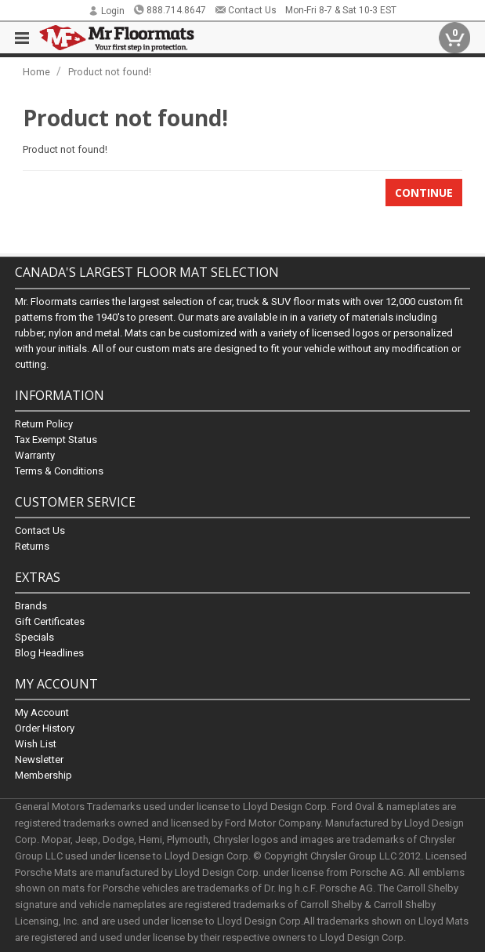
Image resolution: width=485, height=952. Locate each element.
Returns (32, 545)
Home (36, 72)
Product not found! (109, 72)
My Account (42, 712)
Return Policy (44, 423)
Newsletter (39, 759)
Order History (44, 728)
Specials (34, 637)
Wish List (35, 744)
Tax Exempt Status (56, 439)
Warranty (35, 454)
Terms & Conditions (59, 470)
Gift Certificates (50, 621)
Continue (424, 192)
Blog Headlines (49, 653)
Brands (31, 606)
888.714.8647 (169, 10)
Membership (43, 775)
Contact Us (246, 10)
